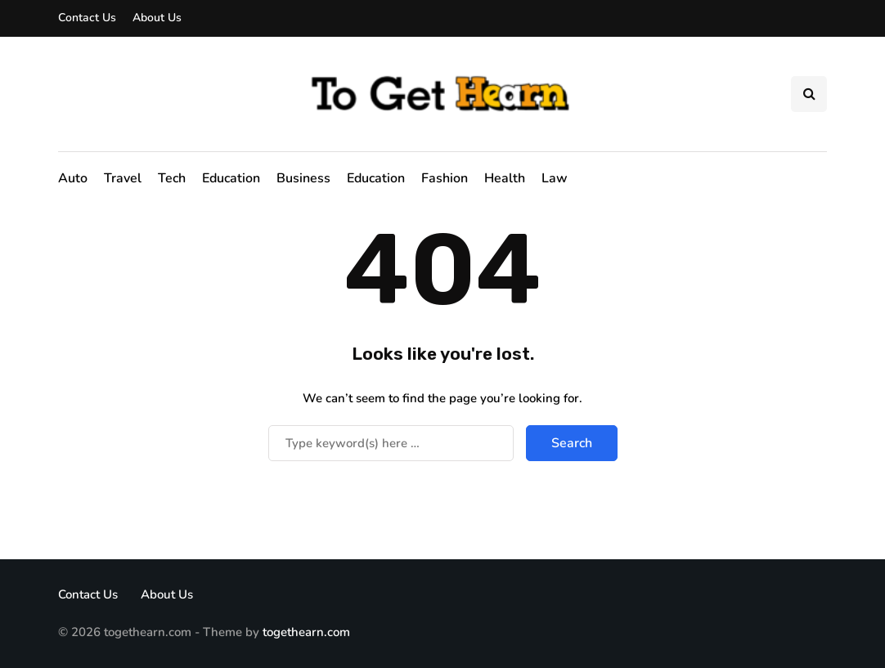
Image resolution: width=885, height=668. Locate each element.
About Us (157, 17)
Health (504, 178)
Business (303, 178)
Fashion (444, 178)
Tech (172, 178)
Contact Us (87, 17)
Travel (123, 178)
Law (554, 178)
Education (231, 178)
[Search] (391, 443)
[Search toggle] (809, 94)
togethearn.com (306, 632)
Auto (73, 178)
